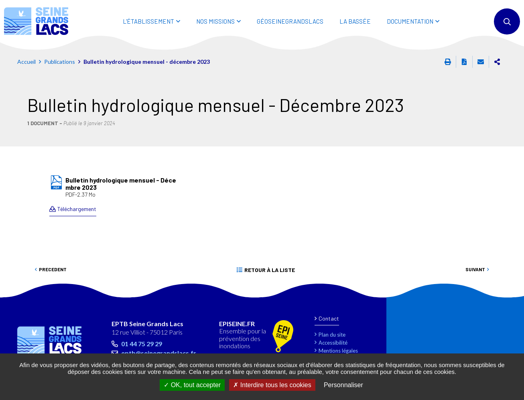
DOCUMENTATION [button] (410, 21)
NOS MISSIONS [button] (215, 21)
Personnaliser (343, 385)
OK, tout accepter (192, 385)
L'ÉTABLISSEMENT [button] (148, 21)
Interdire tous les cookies (272, 385)
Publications (59, 61)
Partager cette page (497, 62)
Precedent (53, 269)
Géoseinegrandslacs (290, 21)
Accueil (26, 61)
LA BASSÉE (355, 21)
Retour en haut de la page (500, 294)
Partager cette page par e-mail (481, 62)
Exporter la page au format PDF (464, 62)
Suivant (475, 269)
